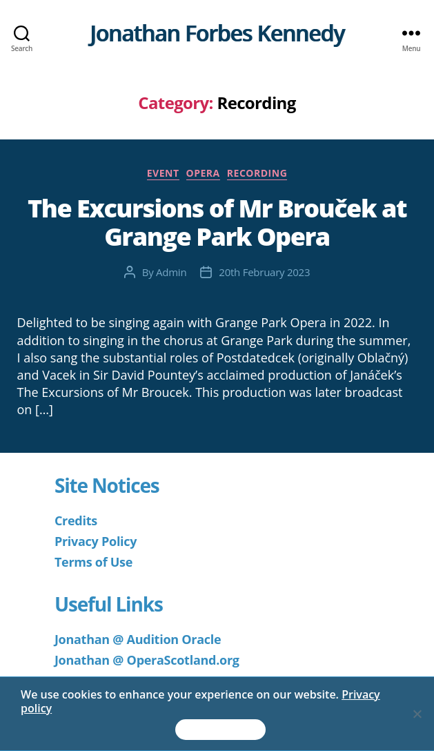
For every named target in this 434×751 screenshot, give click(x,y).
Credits (76, 520)
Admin (171, 272)
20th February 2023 (264, 272)
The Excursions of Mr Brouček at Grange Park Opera (217, 222)
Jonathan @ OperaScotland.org (147, 660)
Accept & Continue (220, 730)
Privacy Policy (96, 541)
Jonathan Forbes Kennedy (217, 33)
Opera (203, 173)
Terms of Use (93, 562)
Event (163, 173)
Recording (257, 173)
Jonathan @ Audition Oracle (138, 639)
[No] (417, 714)
